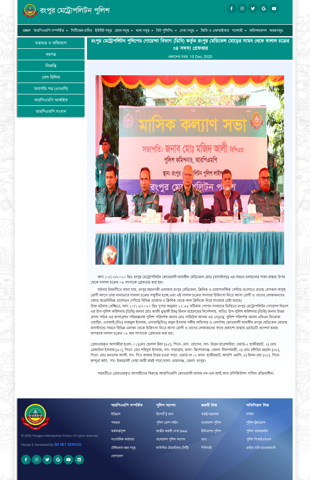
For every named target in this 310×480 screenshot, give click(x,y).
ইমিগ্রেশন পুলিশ (211, 431)
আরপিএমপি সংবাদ (51, 111)
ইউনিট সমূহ (103, 30)
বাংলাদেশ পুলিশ (211, 422)
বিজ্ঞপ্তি (51, 66)
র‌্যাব (203, 439)
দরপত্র (51, 54)
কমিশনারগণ (258, 30)
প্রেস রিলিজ (51, 77)
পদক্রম (115, 422)
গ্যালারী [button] (237, 30)
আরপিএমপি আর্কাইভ (51, 100)
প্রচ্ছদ (27, 30)
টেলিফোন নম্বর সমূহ (123, 448)
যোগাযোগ (117, 456)
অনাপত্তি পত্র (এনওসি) (51, 89)
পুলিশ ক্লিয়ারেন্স (255, 422)
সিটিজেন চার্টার (81, 30)
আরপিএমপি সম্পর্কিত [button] (48, 30)
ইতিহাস (116, 414)
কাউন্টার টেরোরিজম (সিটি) (172, 448)
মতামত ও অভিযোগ (51, 43)
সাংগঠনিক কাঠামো (122, 439)
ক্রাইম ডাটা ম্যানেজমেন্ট (261, 448)
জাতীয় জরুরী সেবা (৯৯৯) (171, 431)
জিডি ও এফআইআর (215, 30)
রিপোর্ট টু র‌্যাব (164, 414)
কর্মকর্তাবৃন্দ (118, 431)
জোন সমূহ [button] (122, 30)
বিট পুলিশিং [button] (164, 30)
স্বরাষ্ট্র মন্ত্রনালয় (209, 414)
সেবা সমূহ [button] (187, 30)
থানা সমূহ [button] (142, 30)
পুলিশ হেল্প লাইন (167, 422)
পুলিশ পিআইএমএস (258, 439)
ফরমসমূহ (276, 30)
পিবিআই (206, 448)
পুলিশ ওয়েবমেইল (257, 431)
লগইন (250, 414)
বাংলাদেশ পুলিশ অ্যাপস (170, 439)
